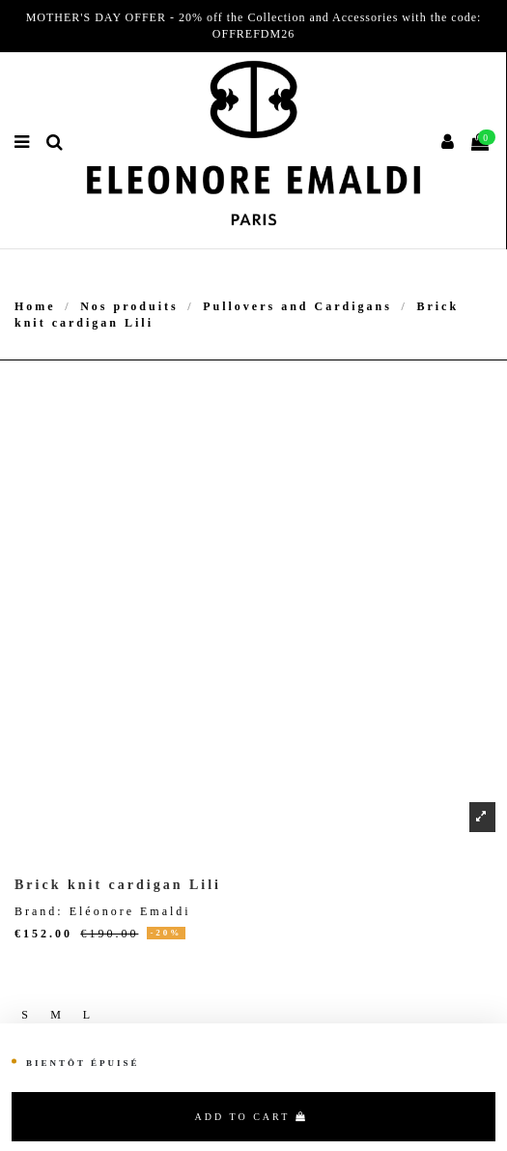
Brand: (39, 911)
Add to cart (251, 1116)
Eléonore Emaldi (130, 911)
